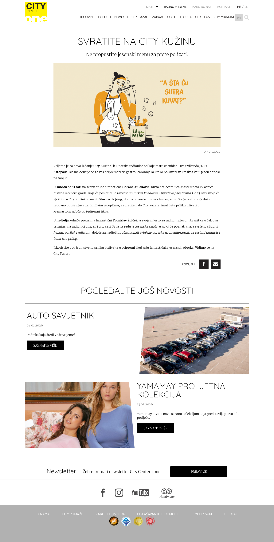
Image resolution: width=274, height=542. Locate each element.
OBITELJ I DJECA (179, 17)
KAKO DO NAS (202, 7)
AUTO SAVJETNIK (60, 315)
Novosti (121, 17)
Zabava (157, 17)
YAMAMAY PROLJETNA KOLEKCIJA (181, 390)
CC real (231, 514)
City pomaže (72, 514)
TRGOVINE (86, 17)
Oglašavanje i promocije (159, 514)
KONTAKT (223, 7)
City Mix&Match (226, 17)
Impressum (203, 514)
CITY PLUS (202, 17)
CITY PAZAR (139, 17)
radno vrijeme (175, 7)
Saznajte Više (45, 345)
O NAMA (43, 514)
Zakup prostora (110, 514)
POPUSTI (104, 17)
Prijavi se (199, 472)
